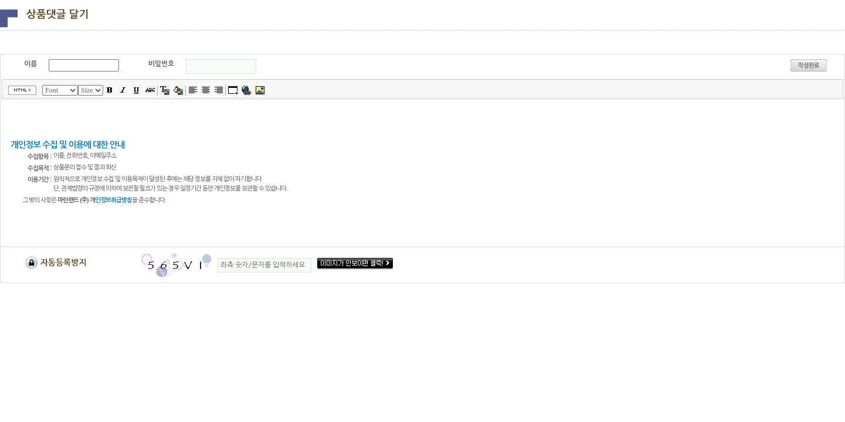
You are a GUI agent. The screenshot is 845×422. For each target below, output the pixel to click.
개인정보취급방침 (111, 200)
